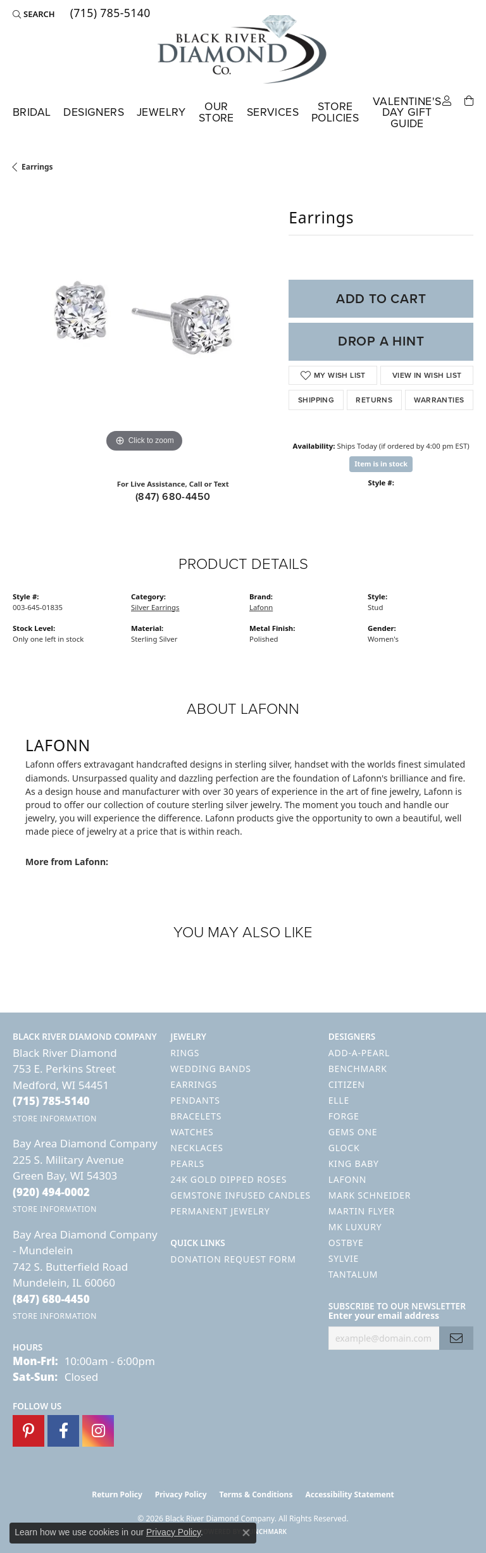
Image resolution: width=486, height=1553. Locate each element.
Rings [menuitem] (184, 1053)
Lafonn (261, 607)
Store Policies (335, 112)
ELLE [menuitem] (338, 1100)
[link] (109, 14)
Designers (93, 112)
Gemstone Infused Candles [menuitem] (240, 1195)
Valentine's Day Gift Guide (407, 112)
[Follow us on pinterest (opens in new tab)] (28, 1431)
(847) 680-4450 (173, 496)
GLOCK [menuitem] (344, 1148)
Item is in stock (381, 463)
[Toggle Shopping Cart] (468, 99)
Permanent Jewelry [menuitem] (220, 1211)
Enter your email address (383, 1315)
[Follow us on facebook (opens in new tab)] (63, 1431)
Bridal (32, 112)
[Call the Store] (51, 1101)
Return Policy (117, 1494)
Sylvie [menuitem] (343, 1258)
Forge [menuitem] (343, 1116)
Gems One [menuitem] (353, 1132)
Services (273, 112)
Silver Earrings (155, 607)
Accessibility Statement (349, 1494)
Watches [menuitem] (191, 1132)
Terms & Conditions (256, 1494)
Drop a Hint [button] (381, 341)
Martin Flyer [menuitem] (361, 1211)
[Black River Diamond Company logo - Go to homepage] (243, 49)
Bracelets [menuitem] (195, 1116)
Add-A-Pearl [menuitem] (359, 1053)
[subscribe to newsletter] (456, 1338)
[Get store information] (55, 1118)
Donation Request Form (233, 1259)
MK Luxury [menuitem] (355, 1227)
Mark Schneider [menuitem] (369, 1195)
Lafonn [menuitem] (347, 1179)
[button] (34, 14)
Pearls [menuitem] (187, 1163)
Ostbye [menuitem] (346, 1243)
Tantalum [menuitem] (353, 1274)
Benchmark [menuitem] (357, 1069)
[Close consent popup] (246, 1533)
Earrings (37, 166)
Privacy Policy (181, 1494)
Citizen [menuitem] (346, 1084)
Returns (374, 400)
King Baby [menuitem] (353, 1163)
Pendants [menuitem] (195, 1100)
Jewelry (161, 112)
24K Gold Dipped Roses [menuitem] (228, 1179)
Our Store (216, 112)
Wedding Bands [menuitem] (210, 1069)
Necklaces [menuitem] (196, 1148)
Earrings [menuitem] (193, 1084)
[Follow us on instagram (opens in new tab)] (98, 1431)
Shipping (316, 400)
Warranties (439, 400)
